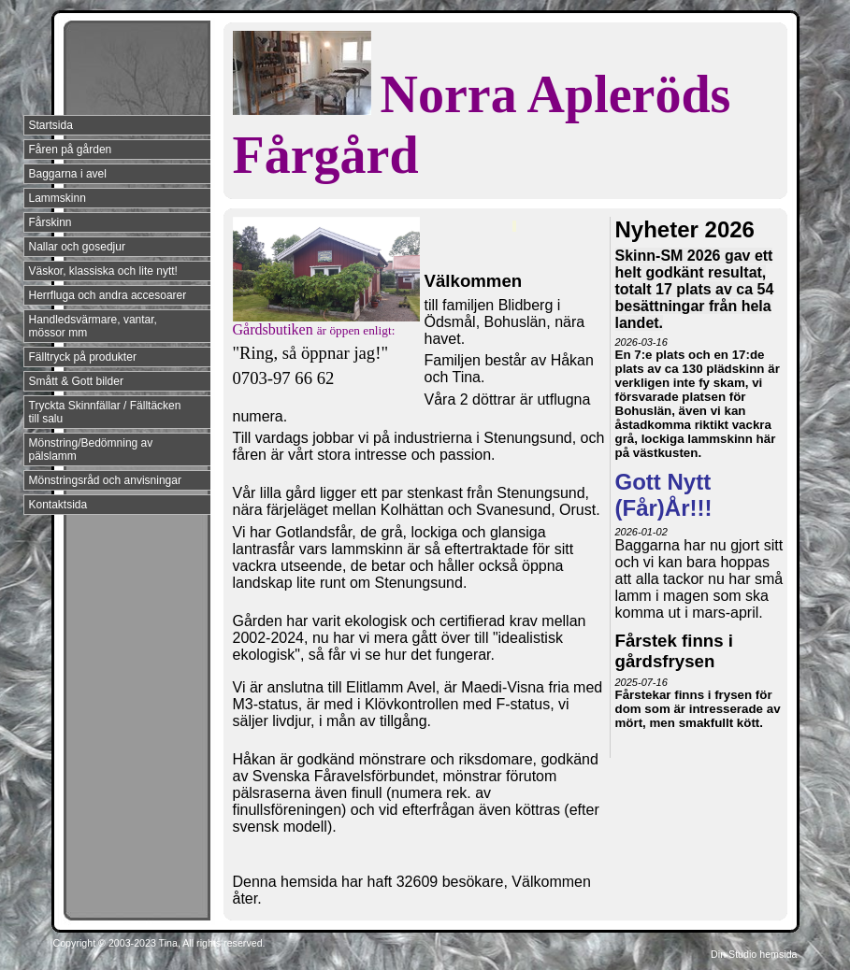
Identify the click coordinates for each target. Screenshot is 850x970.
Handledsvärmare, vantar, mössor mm (93, 326)
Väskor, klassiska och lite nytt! (103, 271)
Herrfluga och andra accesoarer (108, 295)
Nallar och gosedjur (77, 246)
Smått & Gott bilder (76, 381)
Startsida (51, 125)
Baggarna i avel (68, 173)
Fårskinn (50, 222)
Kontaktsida (58, 504)
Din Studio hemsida (754, 954)
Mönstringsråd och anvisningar (105, 480)
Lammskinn (57, 198)
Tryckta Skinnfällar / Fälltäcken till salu (105, 412)
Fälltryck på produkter (83, 357)
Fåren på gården (70, 149)
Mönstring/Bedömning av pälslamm (91, 449)
